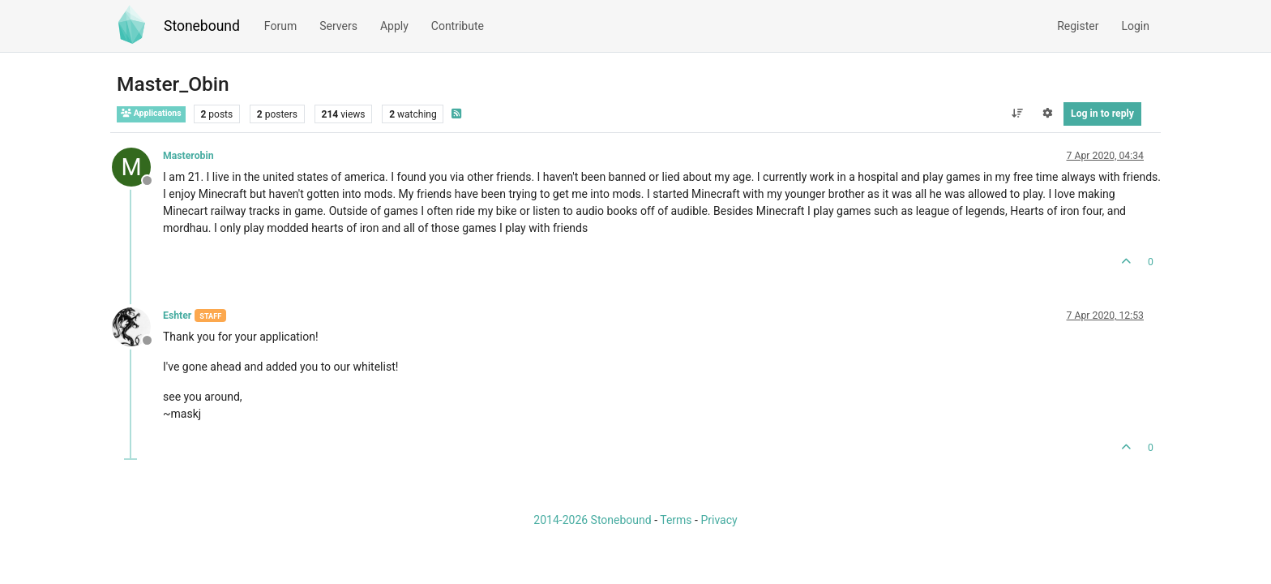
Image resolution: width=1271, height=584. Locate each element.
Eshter (177, 315)
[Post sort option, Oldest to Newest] (1017, 113)
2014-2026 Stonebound (592, 519)
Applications (151, 113)
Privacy (718, 519)
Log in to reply (1102, 113)
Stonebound (202, 26)
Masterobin (188, 155)
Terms (675, 519)
